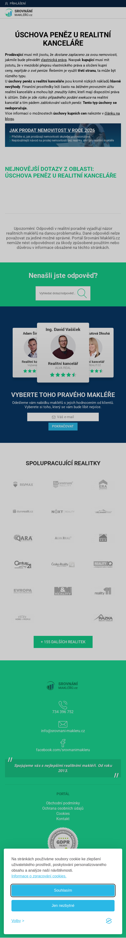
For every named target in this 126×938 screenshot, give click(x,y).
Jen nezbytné (63, 906)
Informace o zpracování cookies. (38, 876)
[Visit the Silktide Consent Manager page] (109, 921)
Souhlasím (63, 890)
